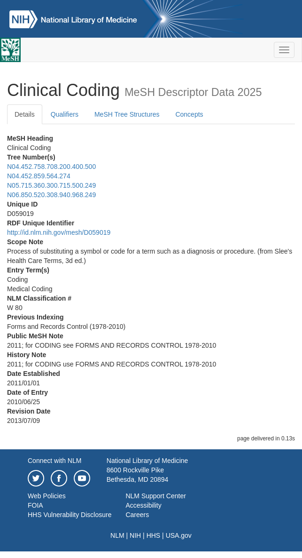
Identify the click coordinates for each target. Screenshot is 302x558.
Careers (137, 514)
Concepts (189, 114)
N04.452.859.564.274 (38, 176)
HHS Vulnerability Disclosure (69, 514)
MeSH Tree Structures (127, 114)
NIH (135, 535)
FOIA (35, 505)
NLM (117, 535)
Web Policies (47, 496)
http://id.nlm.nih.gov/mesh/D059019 (58, 232)
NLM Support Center (155, 496)
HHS (154, 535)
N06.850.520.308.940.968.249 (51, 195)
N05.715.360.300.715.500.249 (51, 185)
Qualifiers (64, 114)
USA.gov (179, 535)
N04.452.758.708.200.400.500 (51, 166)
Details (25, 114)
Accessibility (143, 505)
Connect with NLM (54, 460)
